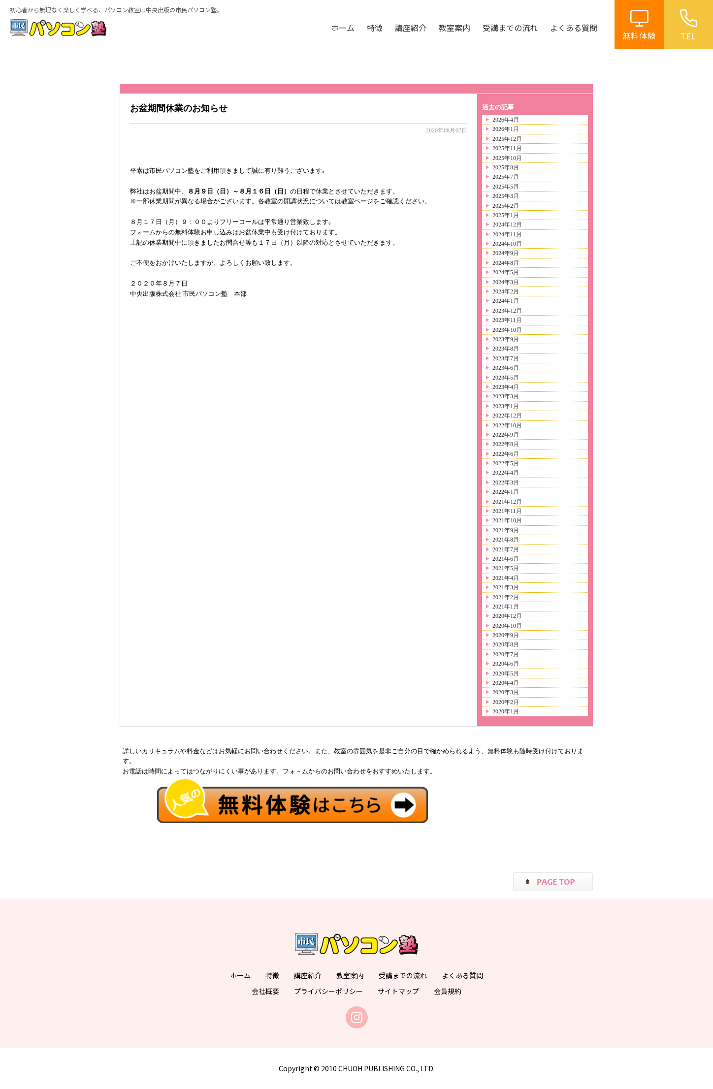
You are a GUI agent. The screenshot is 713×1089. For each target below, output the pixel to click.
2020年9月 (505, 635)
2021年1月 (505, 606)
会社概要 (265, 991)
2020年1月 (505, 711)
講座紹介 (410, 27)
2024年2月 (505, 291)
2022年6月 (505, 453)
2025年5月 (505, 186)
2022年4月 (505, 472)
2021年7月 (505, 549)
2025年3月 (505, 195)
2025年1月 (505, 215)
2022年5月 (505, 463)
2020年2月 (505, 702)
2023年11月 (507, 320)
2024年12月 (507, 224)
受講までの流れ (510, 27)
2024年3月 (505, 282)
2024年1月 (505, 300)
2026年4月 (505, 119)
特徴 (375, 27)
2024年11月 (507, 234)
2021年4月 (505, 578)
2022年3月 (505, 482)
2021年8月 (505, 539)
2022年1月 (505, 491)
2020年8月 (505, 644)
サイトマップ (398, 991)
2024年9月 (505, 253)
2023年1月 (505, 406)
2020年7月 (505, 654)
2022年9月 (505, 434)
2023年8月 (505, 348)
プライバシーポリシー (328, 991)
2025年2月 (505, 205)
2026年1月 (505, 129)
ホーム (343, 27)
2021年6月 (505, 558)
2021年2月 (505, 597)
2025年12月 (507, 138)
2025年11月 (507, 148)
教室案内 (454, 27)
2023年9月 (505, 339)
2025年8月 (505, 167)
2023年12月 (507, 310)
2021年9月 (505, 530)
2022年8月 (505, 444)
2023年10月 (507, 329)
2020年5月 (505, 673)
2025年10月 (507, 158)
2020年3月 (505, 692)
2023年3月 (505, 396)
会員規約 (447, 991)
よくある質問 (573, 27)
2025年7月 (505, 176)
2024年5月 (505, 272)
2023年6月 (505, 367)
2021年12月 (507, 501)
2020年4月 (505, 682)
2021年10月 (507, 520)
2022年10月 (507, 425)
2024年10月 (507, 243)
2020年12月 (507, 615)
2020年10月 (507, 625)
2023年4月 (505, 387)
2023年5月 (505, 377)
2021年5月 (505, 568)
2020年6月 (505, 663)
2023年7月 (505, 358)
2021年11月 (507, 511)
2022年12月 (507, 415)
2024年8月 (505, 262)
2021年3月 (505, 587)
